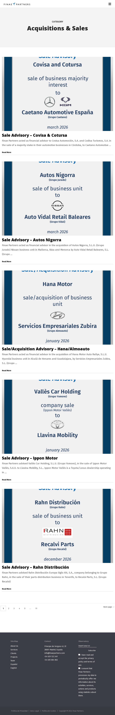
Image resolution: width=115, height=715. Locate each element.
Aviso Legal (34, 711)
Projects (14, 657)
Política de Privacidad (19, 711)
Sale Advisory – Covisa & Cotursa (34, 135)
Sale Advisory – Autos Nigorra (31, 239)
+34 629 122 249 (51, 656)
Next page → (108, 607)
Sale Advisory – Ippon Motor (30, 458)
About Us (14, 646)
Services (14, 650)
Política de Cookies (49, 711)
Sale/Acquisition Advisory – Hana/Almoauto (46, 349)
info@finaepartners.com (54, 653)
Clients (13, 653)
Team (13, 661)
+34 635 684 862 (51, 660)
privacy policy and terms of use (86, 661)
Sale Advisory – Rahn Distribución (35, 567)
